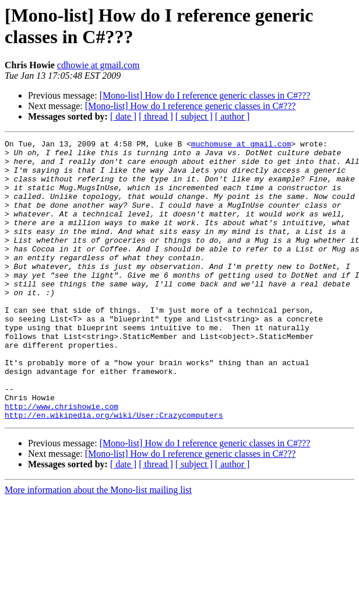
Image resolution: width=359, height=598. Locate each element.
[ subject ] (194, 116)
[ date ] (123, 116)
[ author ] (232, 116)
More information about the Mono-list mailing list (98, 546)
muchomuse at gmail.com (241, 145)
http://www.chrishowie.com (61, 460)
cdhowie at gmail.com (98, 65)
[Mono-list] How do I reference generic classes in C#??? (205, 95)
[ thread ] (156, 116)
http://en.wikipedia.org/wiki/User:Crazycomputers (114, 471)
